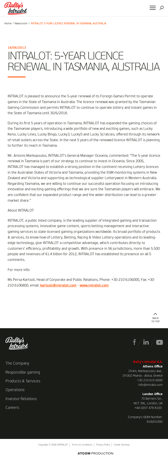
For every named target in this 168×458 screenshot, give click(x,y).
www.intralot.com (94, 285)
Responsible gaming (22, 372)
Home (7, 23)
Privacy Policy (103, 445)
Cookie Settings (122, 445)
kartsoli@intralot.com (58, 285)
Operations (14, 390)
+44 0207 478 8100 (148, 408)
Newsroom (21, 23)
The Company (17, 363)
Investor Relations (21, 399)
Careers (12, 407)
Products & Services (22, 381)
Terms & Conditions (82, 445)
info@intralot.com (150, 385)
